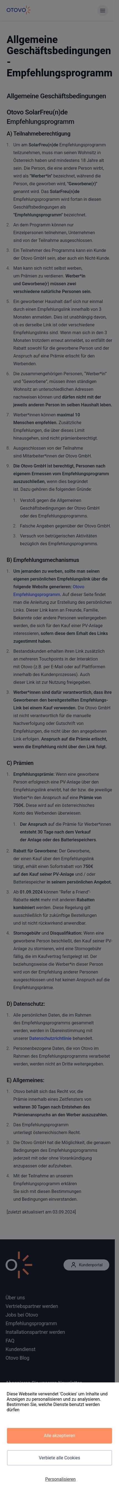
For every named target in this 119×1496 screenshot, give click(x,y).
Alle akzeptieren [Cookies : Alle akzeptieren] (59, 1435)
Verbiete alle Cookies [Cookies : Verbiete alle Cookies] (59, 1457)
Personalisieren (60, 1479)
